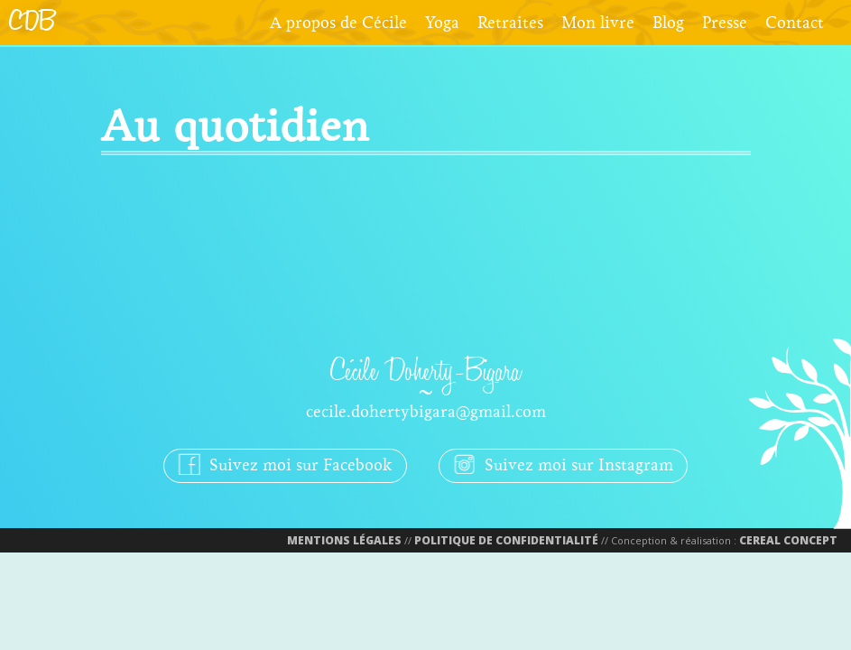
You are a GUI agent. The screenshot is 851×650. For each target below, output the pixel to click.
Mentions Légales (344, 540)
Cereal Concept (788, 540)
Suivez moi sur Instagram (563, 463)
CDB (32, 22)
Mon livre (597, 22)
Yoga (442, 22)
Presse (724, 22)
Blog (668, 22)
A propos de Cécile (338, 22)
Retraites (510, 22)
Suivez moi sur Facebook (285, 463)
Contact (794, 22)
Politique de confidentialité (506, 540)
